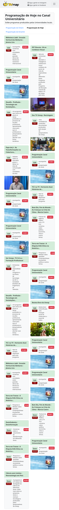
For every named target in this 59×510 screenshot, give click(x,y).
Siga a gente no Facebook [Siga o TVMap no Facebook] (37, 5)
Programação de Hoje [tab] (35, 28)
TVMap (6, 2)
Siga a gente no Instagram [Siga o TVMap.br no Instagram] (37, 3)
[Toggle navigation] (54, 4)
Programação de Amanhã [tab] (15, 32)
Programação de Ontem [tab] (15, 28)
